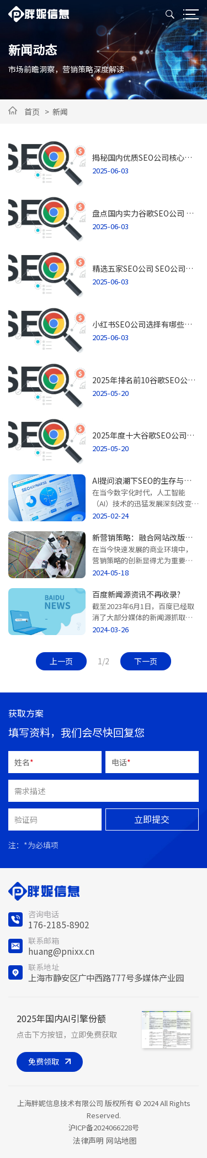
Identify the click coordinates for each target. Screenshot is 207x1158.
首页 (32, 111)
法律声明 (88, 1140)
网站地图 (121, 1140)
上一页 (61, 661)
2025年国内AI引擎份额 (61, 1018)
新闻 (60, 111)
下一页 (145, 661)
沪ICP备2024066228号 (103, 1127)
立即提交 (151, 819)
